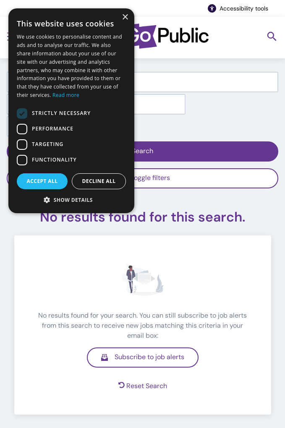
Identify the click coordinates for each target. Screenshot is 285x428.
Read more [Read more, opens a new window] (65, 95)
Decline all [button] (99, 181)
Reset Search (142, 385)
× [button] (125, 17)
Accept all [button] (42, 181)
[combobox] (142, 82)
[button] (71, 200)
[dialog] (71, 110)
